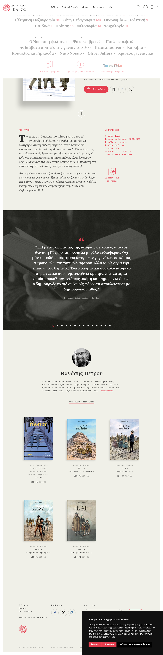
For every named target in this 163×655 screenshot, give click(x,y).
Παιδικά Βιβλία (70, 7)
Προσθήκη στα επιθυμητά (113, 89)
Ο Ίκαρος (23, 605)
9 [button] (88, 325)
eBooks (85, 7)
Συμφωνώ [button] (95, 644)
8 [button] (83, 325)
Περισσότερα (106, 391)
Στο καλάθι (99, 89)
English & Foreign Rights (33, 617)
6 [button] (75, 325)
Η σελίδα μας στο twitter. (63, 612)
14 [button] (109, 325)
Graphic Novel (35, 19)
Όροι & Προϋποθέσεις (62, 647)
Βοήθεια (23, 608)
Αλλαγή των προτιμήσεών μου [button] (135, 644)
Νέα (110, 7)
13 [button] (105, 325)
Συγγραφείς (99, 7)
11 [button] (96, 325)
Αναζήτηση (138, 7)
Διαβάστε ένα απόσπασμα (112, 179)
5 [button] (70, 325)
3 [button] (61, 325)
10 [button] (92, 325)
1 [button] (53, 326)
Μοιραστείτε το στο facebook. (122, 89)
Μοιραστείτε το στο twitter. (130, 89)
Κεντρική (9, 19)
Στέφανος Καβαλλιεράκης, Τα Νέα (81, 298)
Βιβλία (54, 7)
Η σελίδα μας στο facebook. (55, 612)
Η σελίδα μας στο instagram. (71, 612)
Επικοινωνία (25, 611)
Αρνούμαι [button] (109, 644)
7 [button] (79, 325)
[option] (81, 259)
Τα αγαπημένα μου (152, 7)
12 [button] (101, 325)
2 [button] (57, 325)
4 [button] (66, 325)
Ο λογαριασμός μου (146, 7)
